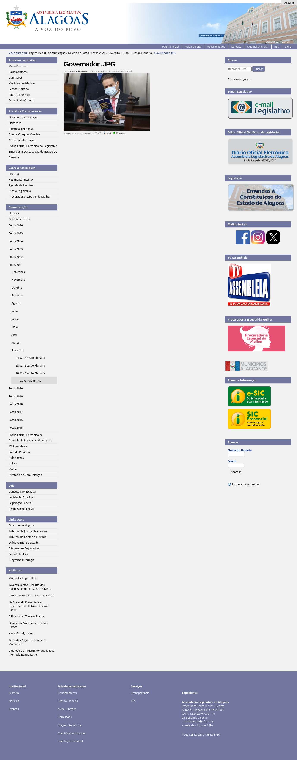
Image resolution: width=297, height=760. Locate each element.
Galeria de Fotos (78, 53)
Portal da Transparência (25, 111)
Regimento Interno (70, 725)
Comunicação (57, 53)
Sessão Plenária (68, 701)
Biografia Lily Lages (21, 633)
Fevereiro (114, 53)
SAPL (288, 47)
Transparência (140, 693)
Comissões (65, 717)
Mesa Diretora (67, 709)
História (14, 693)
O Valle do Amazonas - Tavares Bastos (28, 625)
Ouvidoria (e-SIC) (257, 47)
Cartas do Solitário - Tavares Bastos (31, 595)
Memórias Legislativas (23, 578)
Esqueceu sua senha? (243, 484)
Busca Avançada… (239, 79)
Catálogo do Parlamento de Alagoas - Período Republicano (31, 652)
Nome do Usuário (240, 450)
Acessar (289, 3)
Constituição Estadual (71, 733)
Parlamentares (67, 693)
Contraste (272, 42)
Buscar (232, 60)
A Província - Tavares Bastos (26, 616)
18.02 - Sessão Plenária (137, 53)
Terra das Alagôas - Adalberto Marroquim (27, 642)
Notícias (14, 701)
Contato (236, 47)
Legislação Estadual (70, 741)
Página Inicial (170, 47)
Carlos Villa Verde (77, 71)
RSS (276, 47)
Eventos (14, 709)
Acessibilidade (216, 47)
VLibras (285, 42)
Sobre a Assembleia (22, 168)
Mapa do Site (193, 47)
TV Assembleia (238, 258)
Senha (232, 461)
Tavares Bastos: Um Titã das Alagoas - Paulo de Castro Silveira (30, 587)
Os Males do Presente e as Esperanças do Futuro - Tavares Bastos (29, 606)
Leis (11, 486)
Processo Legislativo (22, 60)
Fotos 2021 (98, 53)
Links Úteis (16, 519)
